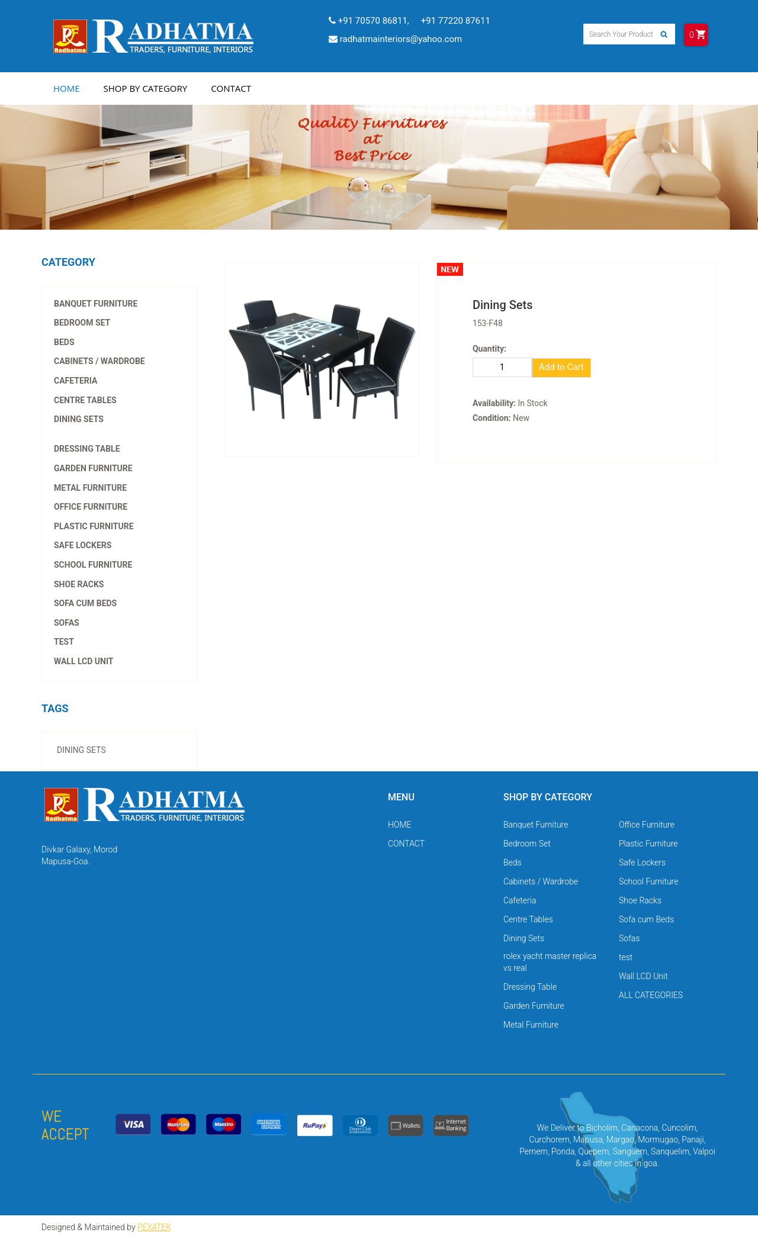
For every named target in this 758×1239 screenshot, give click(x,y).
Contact (231, 88)
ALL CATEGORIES (651, 995)
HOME (399, 824)
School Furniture (93, 564)
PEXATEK (154, 1227)
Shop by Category (146, 88)
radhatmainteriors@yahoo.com (395, 39)
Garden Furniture (93, 468)
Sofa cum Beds (85, 603)
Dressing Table (87, 448)
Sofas (66, 622)
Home (66, 88)
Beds (64, 342)
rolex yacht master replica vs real (106, 424)
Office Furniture (90, 506)
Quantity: (489, 348)
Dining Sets (79, 419)
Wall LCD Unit (84, 661)
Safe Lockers (82, 545)
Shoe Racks (79, 584)
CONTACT (406, 843)
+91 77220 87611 (455, 20)
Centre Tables (85, 400)
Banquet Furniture (95, 303)
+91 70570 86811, (369, 20)
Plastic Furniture (94, 526)
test (64, 641)
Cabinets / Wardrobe (99, 361)
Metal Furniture (90, 488)
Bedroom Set (82, 322)
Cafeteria (75, 380)
